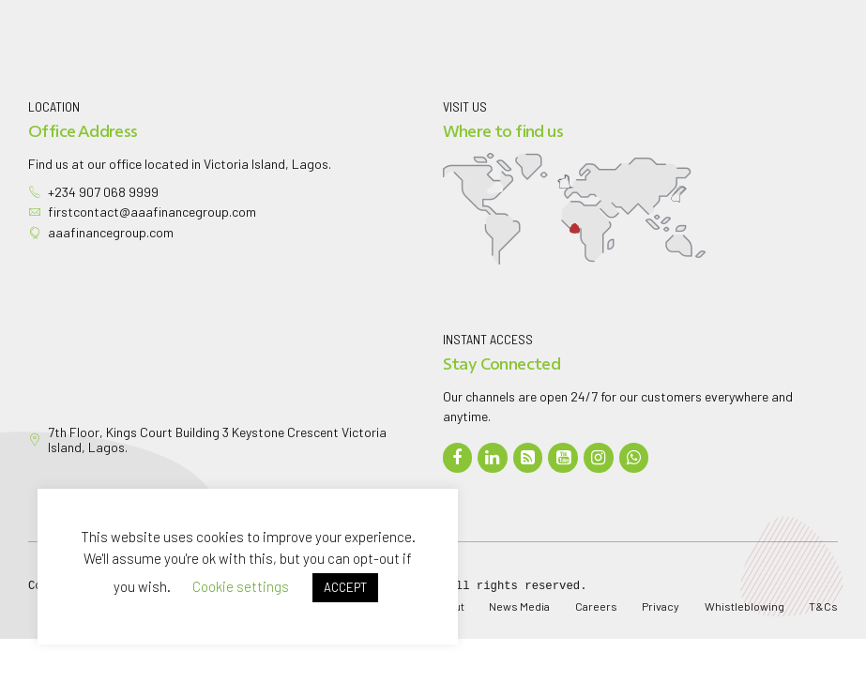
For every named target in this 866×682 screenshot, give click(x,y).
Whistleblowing (744, 606)
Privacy (660, 606)
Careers (596, 606)
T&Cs (823, 606)
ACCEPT (345, 587)
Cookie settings (240, 586)
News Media (519, 606)
